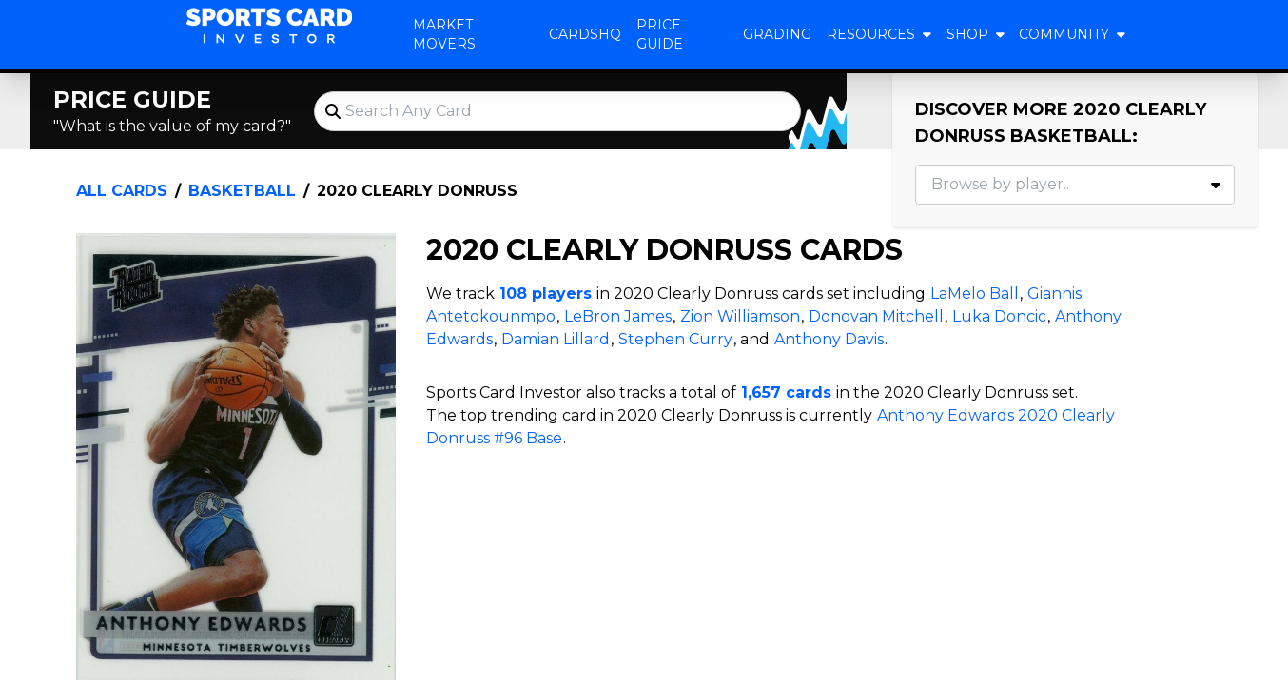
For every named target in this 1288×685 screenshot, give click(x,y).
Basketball (242, 191)
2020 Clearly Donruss (417, 191)
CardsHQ (585, 34)
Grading (777, 34)
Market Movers (444, 34)
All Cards (121, 191)
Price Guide (659, 34)
